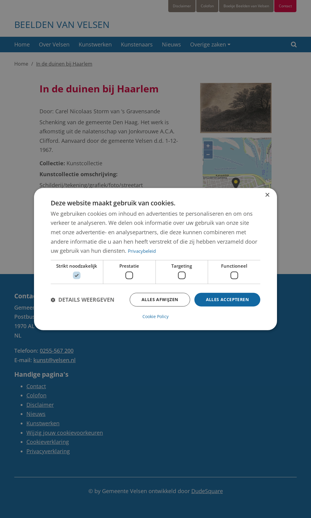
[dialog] (155, 259)
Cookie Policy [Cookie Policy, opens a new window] (155, 316)
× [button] (267, 195)
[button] (82, 299)
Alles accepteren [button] (227, 299)
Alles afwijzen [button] (160, 299)
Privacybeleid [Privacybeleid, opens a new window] (142, 251)
